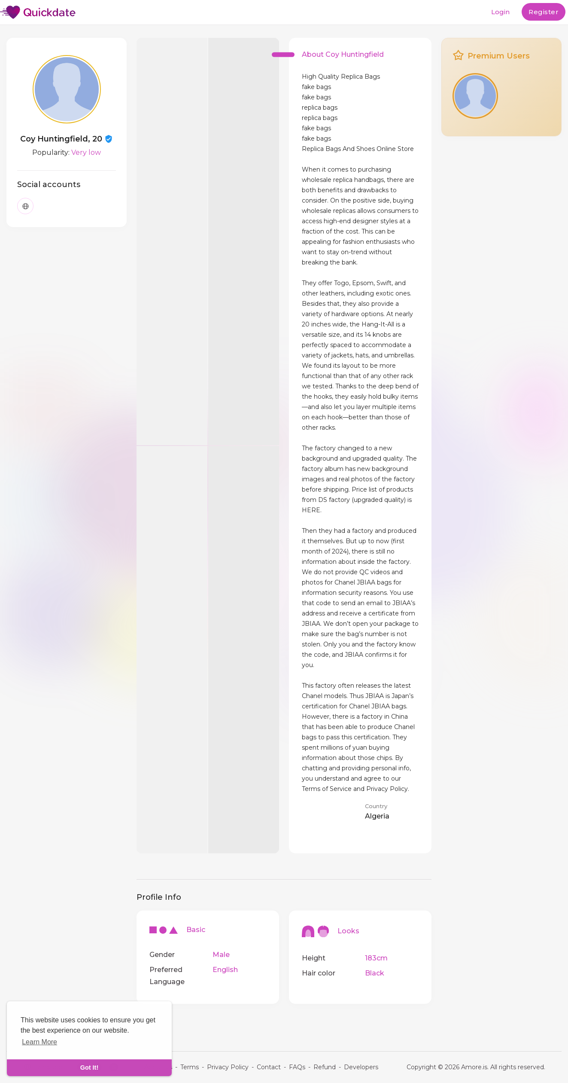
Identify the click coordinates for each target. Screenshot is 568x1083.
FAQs (297, 1067)
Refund (324, 1067)
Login (500, 12)
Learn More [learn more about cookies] (39, 1042)
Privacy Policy (228, 1067)
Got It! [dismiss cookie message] (89, 1067)
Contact (269, 1067)
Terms (189, 1067)
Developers (361, 1067)
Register (544, 12)
